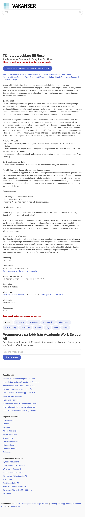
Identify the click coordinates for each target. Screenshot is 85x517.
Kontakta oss (15, 506)
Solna (29, 74)
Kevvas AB (7, 494)
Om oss (4, 506)
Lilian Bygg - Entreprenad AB (14, 465)
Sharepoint (25, 328)
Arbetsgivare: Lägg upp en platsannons (66, 504)
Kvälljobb (6, 427)
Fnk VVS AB (7, 480)
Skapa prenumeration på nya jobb (35, 504)
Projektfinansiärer (10, 434)
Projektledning (10, 328)
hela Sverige (66, 74)
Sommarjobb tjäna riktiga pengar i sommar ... (21, 403)
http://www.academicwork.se (53, 295)
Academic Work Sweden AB (13, 295)
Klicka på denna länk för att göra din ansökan (20, 271)
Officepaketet (64, 322)
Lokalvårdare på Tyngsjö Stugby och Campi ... (21, 382)
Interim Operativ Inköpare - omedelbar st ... (20, 407)
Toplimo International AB (13, 472)
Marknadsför (48, 322)
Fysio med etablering (11, 400)
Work (56, 328)
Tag (47, 328)
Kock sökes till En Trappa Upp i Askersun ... (20, 393)
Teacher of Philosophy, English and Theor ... (20, 379)
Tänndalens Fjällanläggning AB (15, 476)
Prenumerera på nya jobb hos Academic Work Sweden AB (27, 68)
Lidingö (35, 74)
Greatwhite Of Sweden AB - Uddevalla (17, 490)
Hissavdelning (8, 445)
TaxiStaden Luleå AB (11, 483)
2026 (18, 504)
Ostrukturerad (8, 420)
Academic (20, 322)
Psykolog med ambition (12, 396)
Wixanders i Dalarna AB (12, 469)
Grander (6, 424)
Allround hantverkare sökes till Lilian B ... (19, 386)
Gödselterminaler (10, 449)
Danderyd (53, 74)
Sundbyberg (43, 74)
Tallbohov (7, 452)
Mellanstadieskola (10, 431)
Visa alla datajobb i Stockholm (14, 74)
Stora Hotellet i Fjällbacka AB (14, 487)
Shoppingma (8, 438)
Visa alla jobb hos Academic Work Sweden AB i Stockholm (25, 77)
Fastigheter (33, 322)
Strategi (38, 328)
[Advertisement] (42, 31)
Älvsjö (65, 328)
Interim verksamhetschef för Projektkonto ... (20, 410)
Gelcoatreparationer (11, 441)
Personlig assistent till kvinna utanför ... (18, 389)
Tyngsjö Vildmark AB (11, 462)
